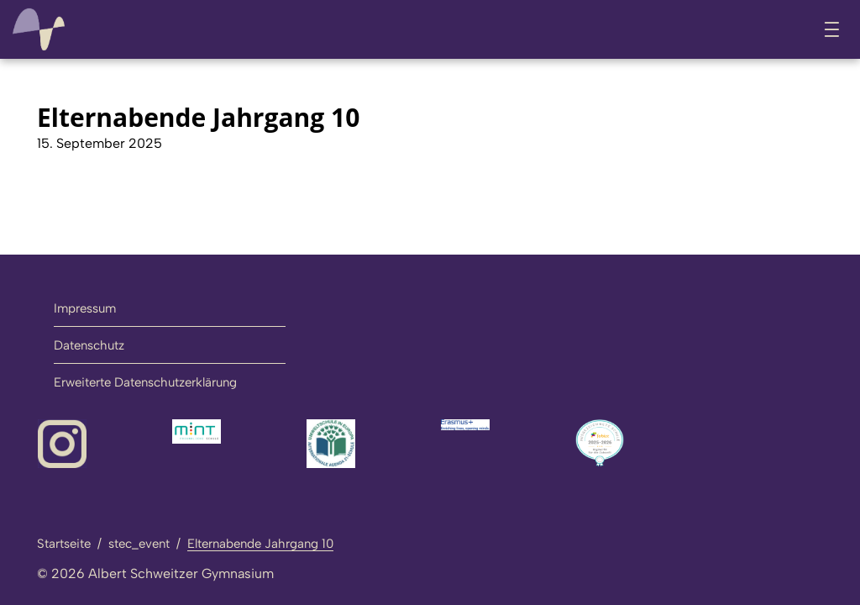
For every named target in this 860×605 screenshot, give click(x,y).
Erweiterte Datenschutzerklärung (145, 382)
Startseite (64, 543)
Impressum (85, 308)
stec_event (139, 543)
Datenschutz (89, 345)
